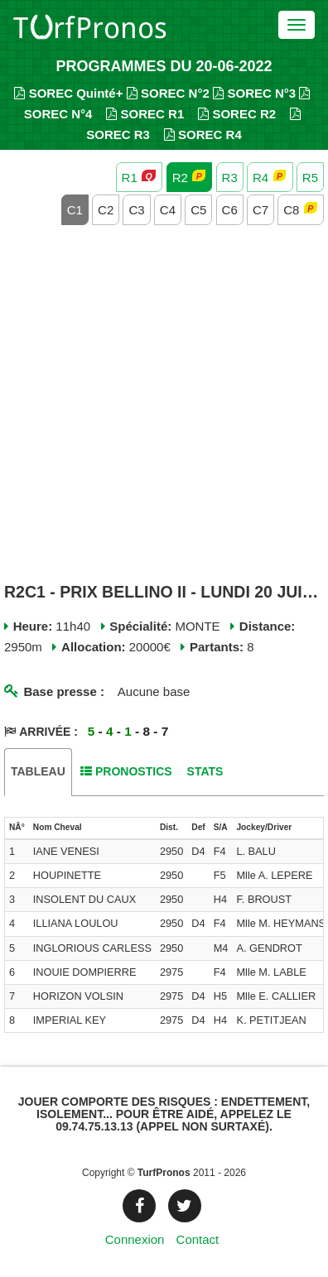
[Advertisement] (164, 405)
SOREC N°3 (254, 93)
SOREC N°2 (168, 93)
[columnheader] (17, 828)
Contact (197, 1239)
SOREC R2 (237, 114)
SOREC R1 (145, 114)
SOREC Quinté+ (68, 93)
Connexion (135, 1239)
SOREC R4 (203, 134)
